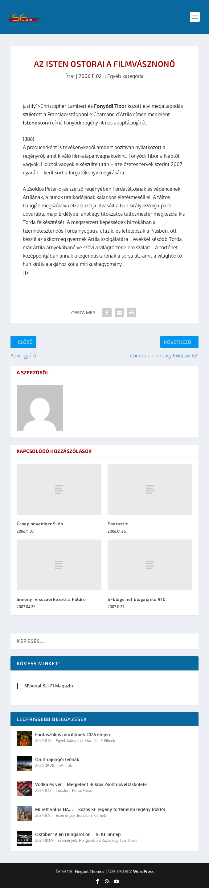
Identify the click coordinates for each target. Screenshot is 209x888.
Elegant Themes (89, 871)
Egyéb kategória (125, 76)
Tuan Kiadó (128, 840)
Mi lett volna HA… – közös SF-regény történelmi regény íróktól (100, 809)
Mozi (88, 740)
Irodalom (63, 790)
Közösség (110, 840)
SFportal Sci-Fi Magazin (48, 685)
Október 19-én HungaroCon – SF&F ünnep (78, 834)
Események (65, 815)
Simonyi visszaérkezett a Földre (51, 599)
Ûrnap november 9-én (40, 523)
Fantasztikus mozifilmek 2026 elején (72, 734)
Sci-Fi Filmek (104, 740)
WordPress (143, 871)
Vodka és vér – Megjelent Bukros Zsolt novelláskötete (91, 784)
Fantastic (118, 523)
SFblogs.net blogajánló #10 (137, 599)
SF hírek (65, 765)
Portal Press (82, 790)
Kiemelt (99, 815)
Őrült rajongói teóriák (57, 759)
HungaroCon (89, 840)
